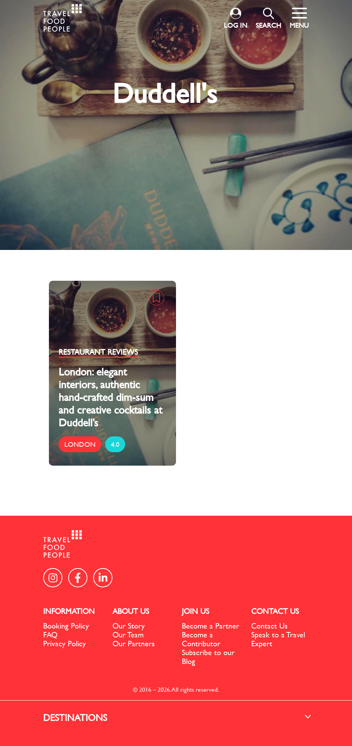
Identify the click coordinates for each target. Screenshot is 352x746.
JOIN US (195, 611)
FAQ (50, 634)
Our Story (128, 625)
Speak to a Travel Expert (278, 639)
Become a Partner (210, 625)
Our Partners (133, 643)
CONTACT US (275, 611)
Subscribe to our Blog (208, 657)
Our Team (128, 634)
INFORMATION (69, 611)
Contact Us (269, 625)
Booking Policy (66, 625)
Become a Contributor (201, 639)
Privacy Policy (64, 643)
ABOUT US (130, 611)
